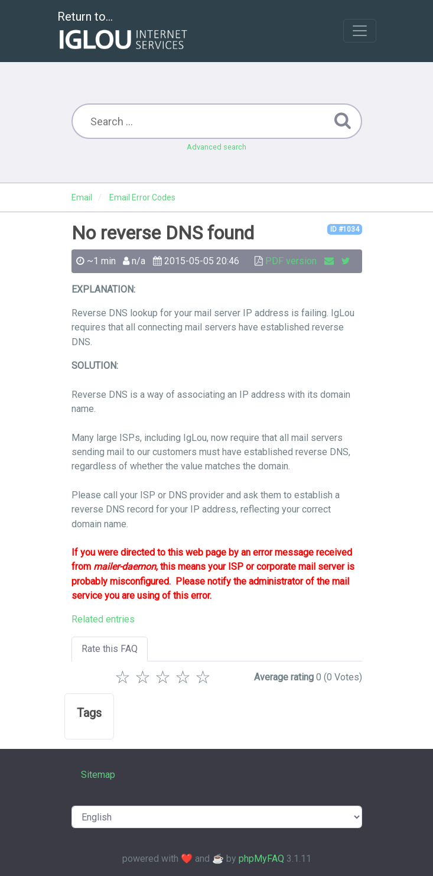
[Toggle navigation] (359, 31)
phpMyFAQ (261, 858)
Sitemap (98, 774)
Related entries (103, 619)
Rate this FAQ (110, 648)
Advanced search (216, 146)
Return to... (123, 31)
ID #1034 (344, 229)
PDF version (291, 261)
